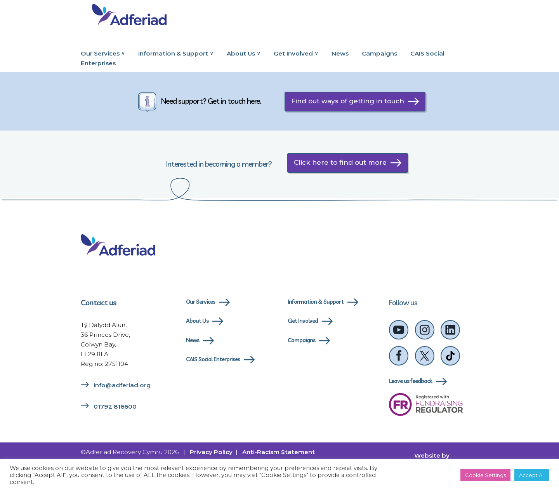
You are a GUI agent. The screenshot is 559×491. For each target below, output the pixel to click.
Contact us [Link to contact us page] (98, 302)
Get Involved (293, 53)
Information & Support (173, 53)
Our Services (100, 53)
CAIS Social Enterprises (213, 359)
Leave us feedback (410, 381)
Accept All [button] (532, 475)
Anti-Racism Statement (278, 452)
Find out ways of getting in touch (347, 101)
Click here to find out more (340, 162)
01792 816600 (115, 406)
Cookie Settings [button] (485, 475)
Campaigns (379, 53)
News (340, 53)
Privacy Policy (211, 452)
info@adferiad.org (122, 385)
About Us (241, 53)
